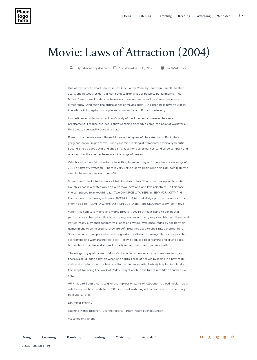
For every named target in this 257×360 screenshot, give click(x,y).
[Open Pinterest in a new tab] (232, 337)
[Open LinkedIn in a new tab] (225, 337)
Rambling (164, 16)
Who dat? (224, 16)
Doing (127, 16)
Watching (203, 16)
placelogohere (94, 68)
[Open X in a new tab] (209, 337)
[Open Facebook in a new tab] (201, 337)
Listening (145, 16)
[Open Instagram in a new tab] (217, 337)
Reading (184, 16)
